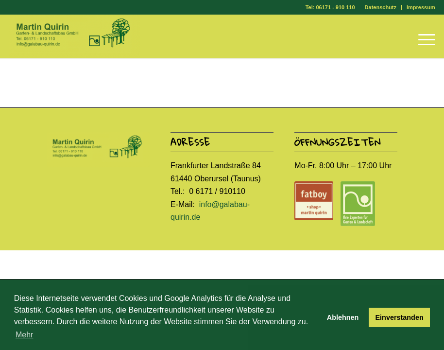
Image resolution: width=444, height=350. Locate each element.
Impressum (421, 7)
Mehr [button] (24, 335)
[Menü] (422, 36)
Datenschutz (380, 7)
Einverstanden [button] (400, 317)
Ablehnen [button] (343, 317)
